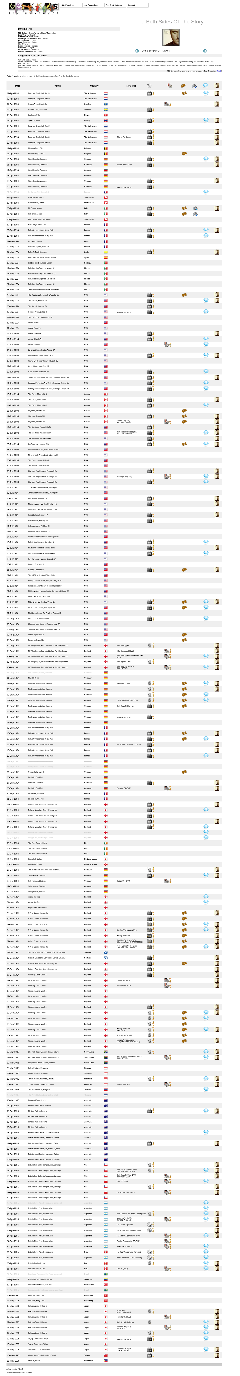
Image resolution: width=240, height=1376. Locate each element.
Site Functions (68, 5)
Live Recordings (91, 5)
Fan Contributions (114, 5)
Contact (131, 5)
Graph (219, 71)
